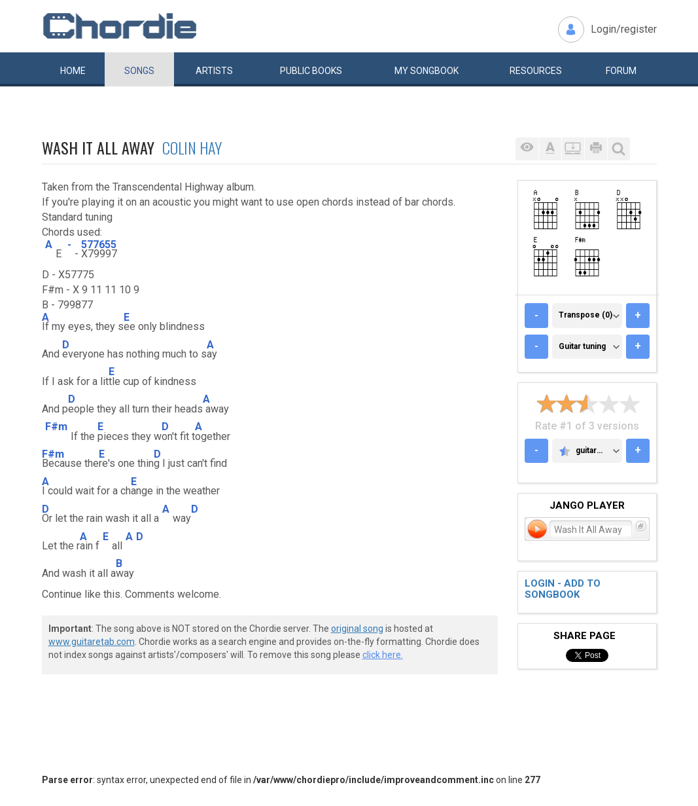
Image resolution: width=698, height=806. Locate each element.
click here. (382, 655)
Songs (139, 70)
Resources (536, 70)
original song (357, 628)
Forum (621, 70)
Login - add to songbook (563, 588)
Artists (214, 70)
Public (311, 70)
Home (73, 70)
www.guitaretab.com (91, 641)
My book (426, 70)
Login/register (624, 29)
